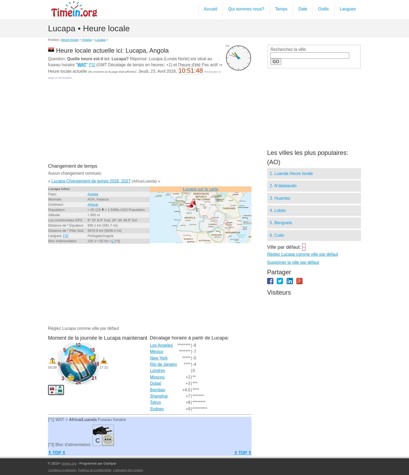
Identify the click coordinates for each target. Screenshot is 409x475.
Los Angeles (161, 345)
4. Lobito (278, 210)
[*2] (65, 236)
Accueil (210, 9)
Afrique (93, 204)
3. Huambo (280, 198)
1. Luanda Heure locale (291, 173)
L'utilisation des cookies (128, 470)
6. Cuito (277, 235)
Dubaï (155, 383)
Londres (157, 370)
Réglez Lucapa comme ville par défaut (302, 254)
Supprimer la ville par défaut (293, 262)
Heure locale (69, 40)
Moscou (157, 377)
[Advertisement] (149, 125)
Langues (348, 9)
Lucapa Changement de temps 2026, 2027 (90, 181)
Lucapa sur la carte (200, 189)
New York (159, 358)
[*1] (92, 65)
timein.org (69, 463)
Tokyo (155, 402)
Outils (323, 9)
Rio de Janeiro (163, 364)
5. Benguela (281, 223)
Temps (281, 9)
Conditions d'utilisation (62, 470)
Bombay (157, 390)
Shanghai (159, 396)
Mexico (156, 351)
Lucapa (100, 40)
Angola (87, 40)
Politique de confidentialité (94, 470)
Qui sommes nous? (246, 9)
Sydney (157, 409)
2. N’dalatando (283, 186)
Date (302, 9)
